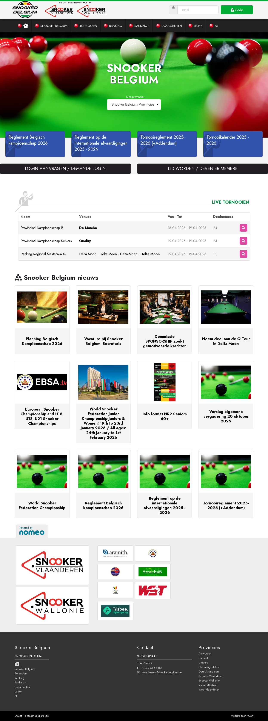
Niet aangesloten (209, 667)
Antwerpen (205, 653)
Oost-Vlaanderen (209, 671)
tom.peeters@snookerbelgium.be (159, 672)
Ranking (19, 678)
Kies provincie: (135, 97)
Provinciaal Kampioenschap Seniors (46, 240)
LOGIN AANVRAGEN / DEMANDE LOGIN (65, 168)
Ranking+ (20, 682)
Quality (85, 240)
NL (16, 696)
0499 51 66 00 (149, 668)
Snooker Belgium (25, 669)
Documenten (22, 687)
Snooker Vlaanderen (211, 676)
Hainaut (203, 658)
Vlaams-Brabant (208, 685)
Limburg (203, 662)
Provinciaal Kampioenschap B (42, 227)
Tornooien (21, 673)
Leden (18, 691)
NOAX (249, 716)
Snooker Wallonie (209, 680)
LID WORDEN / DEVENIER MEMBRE (202, 168)
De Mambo (88, 227)
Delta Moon (87, 254)
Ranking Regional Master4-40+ (43, 254)
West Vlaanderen (209, 689)
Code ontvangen (236, 11)
